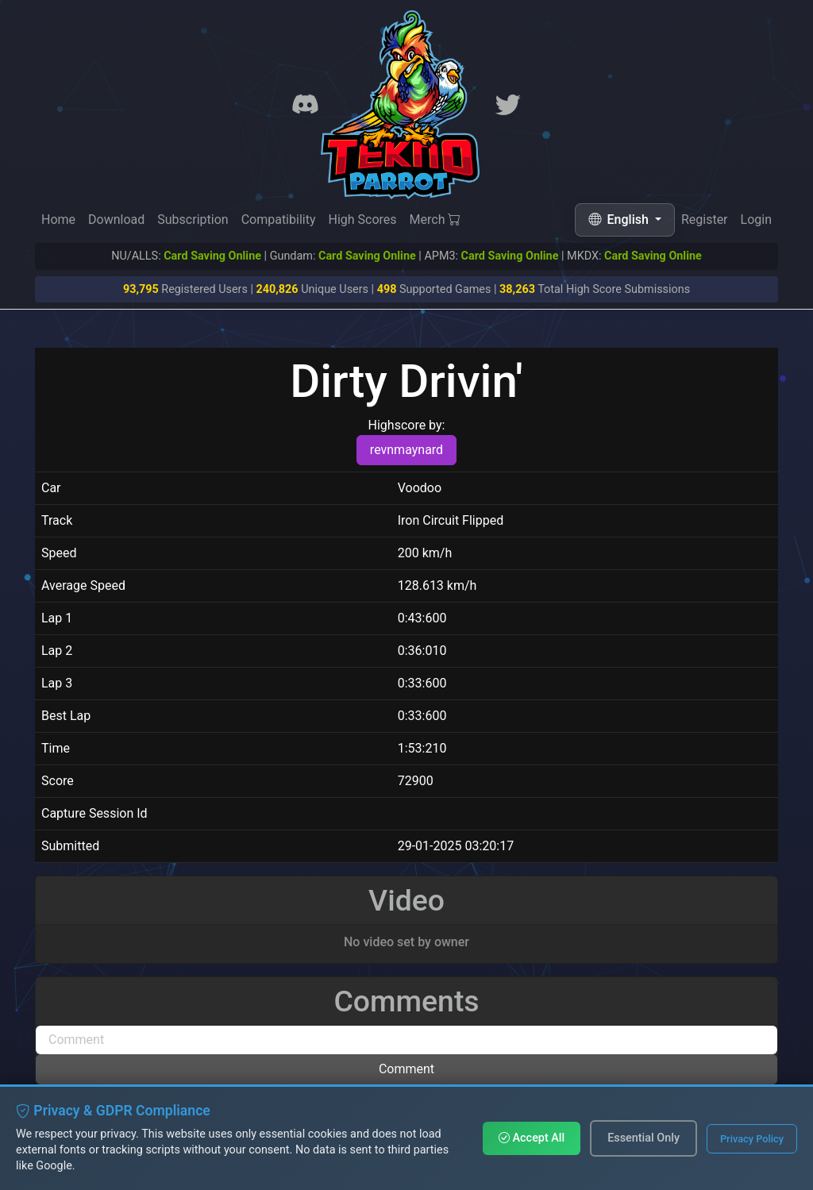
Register (704, 221)
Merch (435, 220)
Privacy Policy (752, 1139)
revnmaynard (406, 449)
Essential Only (643, 1138)
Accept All (531, 1138)
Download (116, 219)
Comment (406, 1068)
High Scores (362, 219)
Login (756, 222)
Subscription (192, 219)
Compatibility (278, 219)
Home (58, 219)
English (620, 219)
